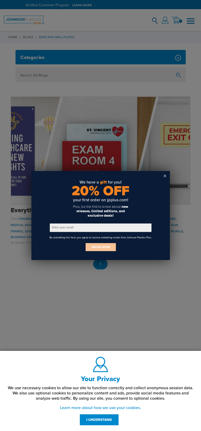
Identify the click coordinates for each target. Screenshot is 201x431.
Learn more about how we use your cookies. (100, 407)
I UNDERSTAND (99, 420)
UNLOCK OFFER (100, 247)
